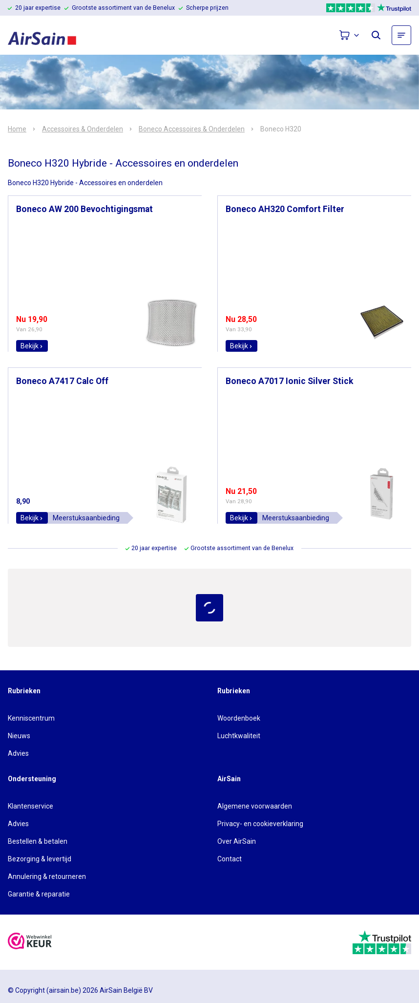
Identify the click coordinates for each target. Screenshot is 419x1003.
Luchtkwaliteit (238, 736)
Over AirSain (236, 841)
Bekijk (32, 346)
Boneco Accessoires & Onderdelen (192, 129)
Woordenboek (238, 718)
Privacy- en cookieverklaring (260, 824)
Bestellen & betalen (37, 841)
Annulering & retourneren (47, 876)
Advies (18, 753)
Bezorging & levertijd (39, 859)
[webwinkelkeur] (30, 942)
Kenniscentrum (31, 718)
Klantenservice (30, 806)
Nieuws (19, 736)
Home (17, 129)
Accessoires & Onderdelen (82, 129)
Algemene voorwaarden (254, 806)
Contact (229, 859)
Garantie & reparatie (39, 894)
